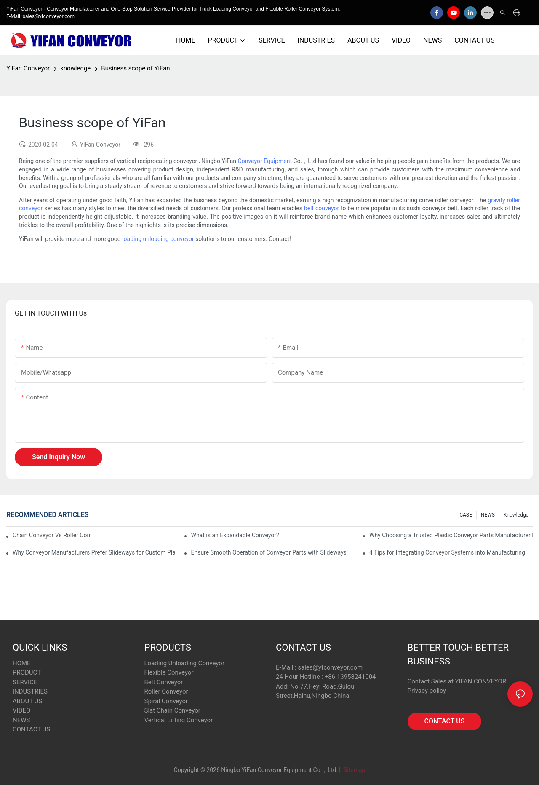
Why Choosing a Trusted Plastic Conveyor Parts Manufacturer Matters (451, 535)
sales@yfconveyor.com (330, 667)
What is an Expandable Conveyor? (235, 535)
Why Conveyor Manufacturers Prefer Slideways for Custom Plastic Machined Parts (94, 552)
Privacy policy (427, 690)
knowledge (75, 68)
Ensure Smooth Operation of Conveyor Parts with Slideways (268, 552)
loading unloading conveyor (158, 239)
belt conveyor (321, 208)
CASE (465, 515)
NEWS (488, 515)
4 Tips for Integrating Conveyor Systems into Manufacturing (447, 552)
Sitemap (353, 769)
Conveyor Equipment (265, 161)
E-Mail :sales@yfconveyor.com (40, 16)
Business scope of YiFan (135, 68)
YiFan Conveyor (28, 68)
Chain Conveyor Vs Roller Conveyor (52, 535)
